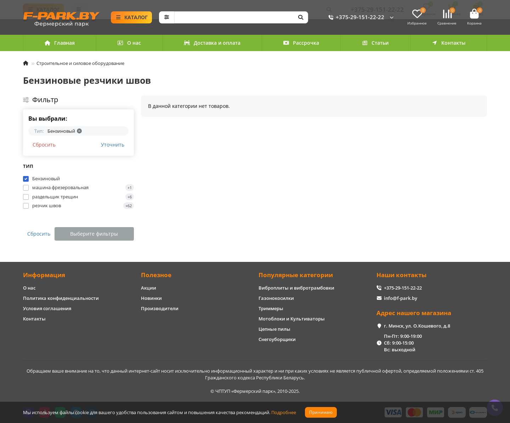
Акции (148, 288)
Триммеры (271, 308)
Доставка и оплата (212, 42)
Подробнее (283, 412)
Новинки (151, 298)
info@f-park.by (400, 298)
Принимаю (321, 412)
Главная (59, 42)
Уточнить (112, 144)
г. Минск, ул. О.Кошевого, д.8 (417, 326)
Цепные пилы (274, 329)
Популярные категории (296, 275)
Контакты (448, 42)
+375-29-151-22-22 (355, 17)
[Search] (241, 17)
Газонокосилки (276, 298)
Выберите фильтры (94, 233)
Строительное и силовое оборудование (80, 63)
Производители (159, 308)
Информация (44, 275)
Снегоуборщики (277, 339)
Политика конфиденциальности (61, 298)
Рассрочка (301, 42)
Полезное (156, 275)
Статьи (375, 42)
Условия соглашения (47, 308)
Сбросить (44, 144)
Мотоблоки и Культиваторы (292, 318)
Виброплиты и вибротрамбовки (296, 288)
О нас (129, 42)
